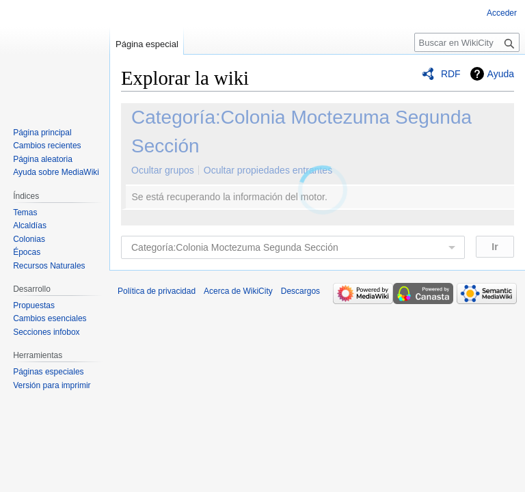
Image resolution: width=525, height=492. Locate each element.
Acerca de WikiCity (238, 291)
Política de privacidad (157, 291)
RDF (451, 73)
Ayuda (500, 73)
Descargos (300, 291)
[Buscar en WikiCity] (467, 42)
